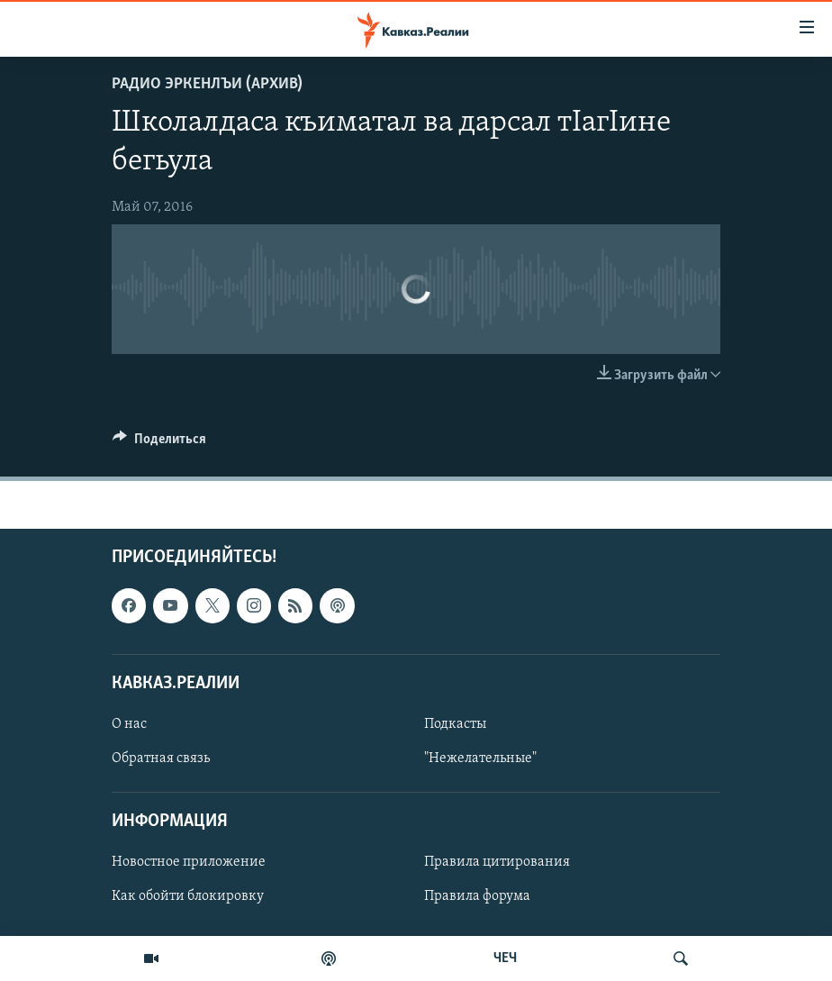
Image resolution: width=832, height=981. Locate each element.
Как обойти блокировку (188, 897)
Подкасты (455, 724)
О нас (129, 724)
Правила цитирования (497, 863)
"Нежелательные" (480, 758)
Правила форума (477, 897)
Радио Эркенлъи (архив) (207, 84)
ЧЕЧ (505, 958)
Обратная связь (161, 758)
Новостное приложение (189, 863)
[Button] (159, 443)
